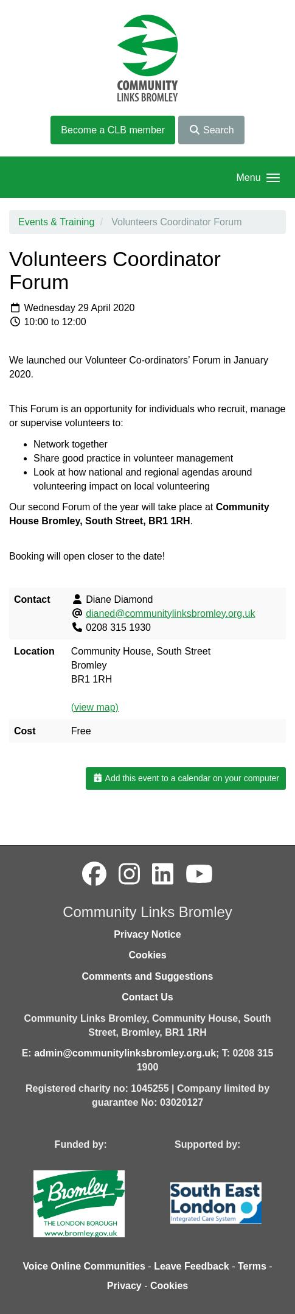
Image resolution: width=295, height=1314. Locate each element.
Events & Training (56, 222)
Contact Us (147, 997)
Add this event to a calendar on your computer (185, 778)
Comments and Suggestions (147, 976)
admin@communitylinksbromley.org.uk (125, 1053)
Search (211, 130)
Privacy (124, 1286)
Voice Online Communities (84, 1266)
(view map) (95, 707)
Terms (252, 1266)
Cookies (147, 955)
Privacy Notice (147, 934)
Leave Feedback (191, 1266)
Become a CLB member (113, 130)
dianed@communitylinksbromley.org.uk (170, 613)
